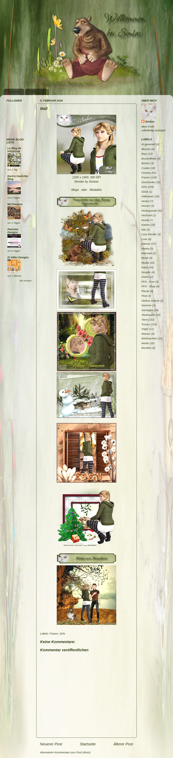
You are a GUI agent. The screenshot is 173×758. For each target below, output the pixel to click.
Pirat (144, 295)
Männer (145, 243)
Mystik (145, 262)
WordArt (146, 347)
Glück (144, 191)
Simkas (149, 121)
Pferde (145, 291)
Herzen (145, 205)
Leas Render (149, 234)
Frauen (53, 633)
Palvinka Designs (12, 231)
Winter (145, 343)
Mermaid (146, 253)
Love (144, 239)
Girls (62, 633)
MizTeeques (15, 204)
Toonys (145, 324)
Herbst (145, 201)
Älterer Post (123, 744)
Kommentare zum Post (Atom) (73, 752)
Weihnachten (149, 338)
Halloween (147, 196)
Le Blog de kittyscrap (14, 150)
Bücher (145, 163)
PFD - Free (148, 281)
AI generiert (148, 144)
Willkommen (36, 91)
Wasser (145, 333)
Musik (144, 257)
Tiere (144, 319)
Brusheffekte (148, 158)
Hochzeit (146, 215)
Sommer (146, 305)
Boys (144, 153)
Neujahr (146, 272)
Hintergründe (149, 210)
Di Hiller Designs (18, 257)
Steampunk (148, 314)
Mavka (145, 248)
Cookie (145, 168)
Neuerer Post (51, 744)
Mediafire (95, 189)
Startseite (14, 91)
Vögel (144, 328)
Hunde (145, 220)
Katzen (145, 224)
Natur (144, 267)
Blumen (145, 149)
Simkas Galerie (150, 300)
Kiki (143, 229)
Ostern (145, 276)
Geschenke (148, 182)
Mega (75, 189)
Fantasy (146, 172)
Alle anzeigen (26, 281)
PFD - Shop (148, 286)
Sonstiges (147, 310)
